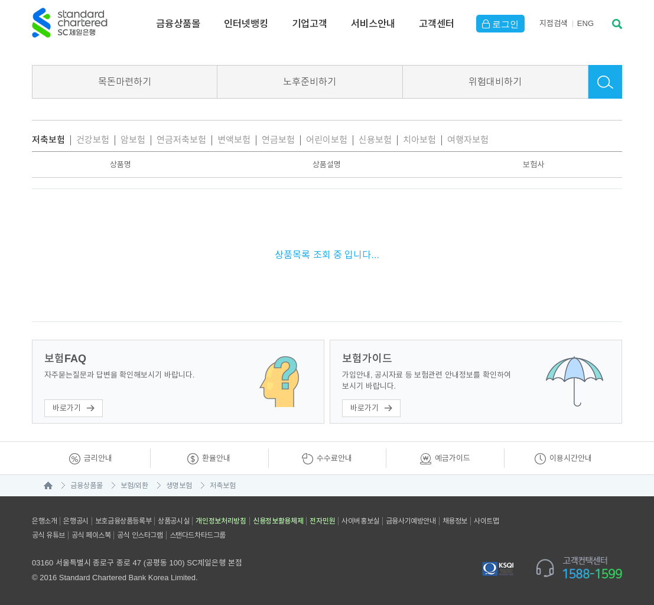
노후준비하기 (309, 82)
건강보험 (92, 140)
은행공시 (75, 521)
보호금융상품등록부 (123, 521)
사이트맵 (486, 521)
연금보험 (278, 140)
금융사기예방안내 (411, 521)
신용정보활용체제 (278, 521)
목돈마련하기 (124, 82)
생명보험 (179, 486)
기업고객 (309, 23)
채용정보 (454, 521)
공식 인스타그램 (139, 535)
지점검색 (553, 23)
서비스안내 (373, 23)
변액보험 (233, 140)
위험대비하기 (495, 82)
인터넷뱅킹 (246, 23)
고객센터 (436, 23)
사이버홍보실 (360, 521)
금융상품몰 (178, 23)
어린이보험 (326, 140)
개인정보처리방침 (221, 521)
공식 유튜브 (48, 535)
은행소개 (44, 521)
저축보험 (48, 140)
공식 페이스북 (91, 535)
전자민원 (322, 521)
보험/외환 (134, 486)
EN (585, 23)
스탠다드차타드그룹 (198, 535)
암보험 (133, 140)
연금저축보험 (181, 140)
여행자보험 (468, 140)
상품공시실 (173, 521)
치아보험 (419, 140)
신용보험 (375, 140)
